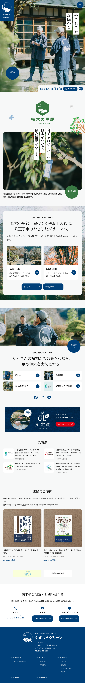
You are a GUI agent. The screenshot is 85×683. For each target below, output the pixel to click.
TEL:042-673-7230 (41, 651)
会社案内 (62, 658)
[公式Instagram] (42, 397)
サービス (40, 658)
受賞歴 (63, 672)
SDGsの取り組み (66, 668)
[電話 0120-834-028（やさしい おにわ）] (51, 89)
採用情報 (15, 678)
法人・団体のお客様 (20, 661)
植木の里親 (16, 658)
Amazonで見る (9, 560)
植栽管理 (43, 665)
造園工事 (43, 661)
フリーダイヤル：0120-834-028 (45, 648)
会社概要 (64, 665)
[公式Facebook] (35, 397)
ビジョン (63, 661)
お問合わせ (41, 678)
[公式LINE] (81, 89)
